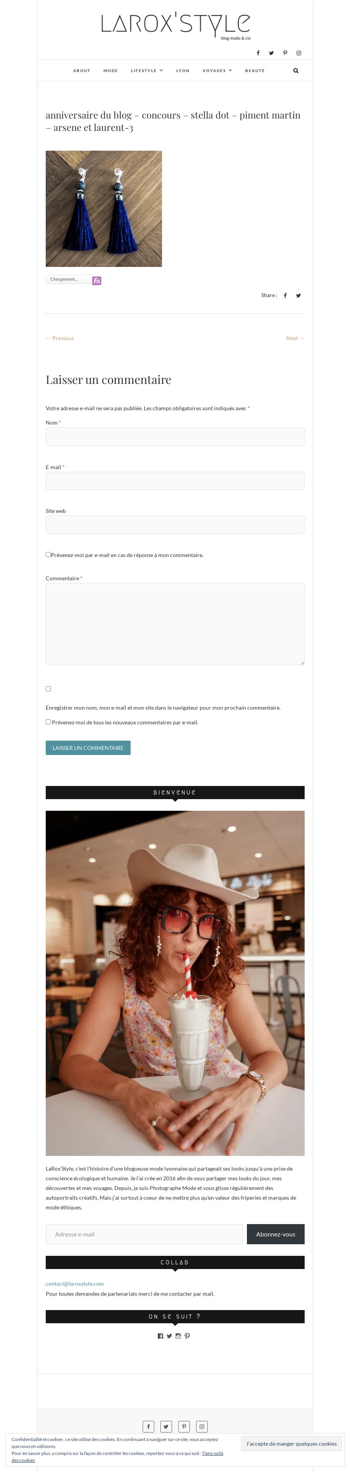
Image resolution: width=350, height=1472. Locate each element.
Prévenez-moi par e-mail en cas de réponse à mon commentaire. (124, 555)
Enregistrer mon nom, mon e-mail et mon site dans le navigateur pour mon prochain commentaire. (163, 707)
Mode (110, 70)
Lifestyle (144, 70)
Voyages (214, 70)
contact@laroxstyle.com (75, 1284)
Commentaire (64, 578)
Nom (53, 422)
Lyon (183, 70)
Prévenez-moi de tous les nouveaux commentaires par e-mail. (125, 722)
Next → (295, 338)
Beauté (255, 70)
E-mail (55, 467)
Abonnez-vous (275, 1234)
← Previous (60, 338)
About (82, 70)
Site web (56, 510)
